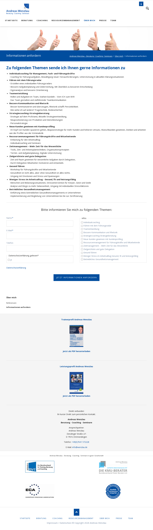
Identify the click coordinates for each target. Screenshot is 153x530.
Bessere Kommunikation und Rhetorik (100, 232)
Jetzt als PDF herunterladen (76, 339)
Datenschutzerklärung (16, 267)
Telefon (9, 243)
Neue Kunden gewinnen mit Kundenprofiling (103, 239)
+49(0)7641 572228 (80, 442)
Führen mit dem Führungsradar (97, 225)
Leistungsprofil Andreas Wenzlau (76, 366)
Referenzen (11, 303)
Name (10, 217)
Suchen (147, 8)
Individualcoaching (91, 222)
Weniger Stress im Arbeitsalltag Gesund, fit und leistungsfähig (110, 256)
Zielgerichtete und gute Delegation (98, 249)
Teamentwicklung (91, 229)
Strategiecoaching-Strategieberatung (99, 235)
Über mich (11, 297)
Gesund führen (90, 252)
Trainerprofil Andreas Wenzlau (76, 319)
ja (11, 259)
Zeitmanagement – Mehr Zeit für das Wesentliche (105, 245)
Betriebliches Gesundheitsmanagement (101, 259)
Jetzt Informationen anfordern (76, 277)
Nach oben (76, 512)
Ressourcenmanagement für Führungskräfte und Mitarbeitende (111, 242)
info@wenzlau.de (79, 447)
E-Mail (10, 230)
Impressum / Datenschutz (59, 522)
